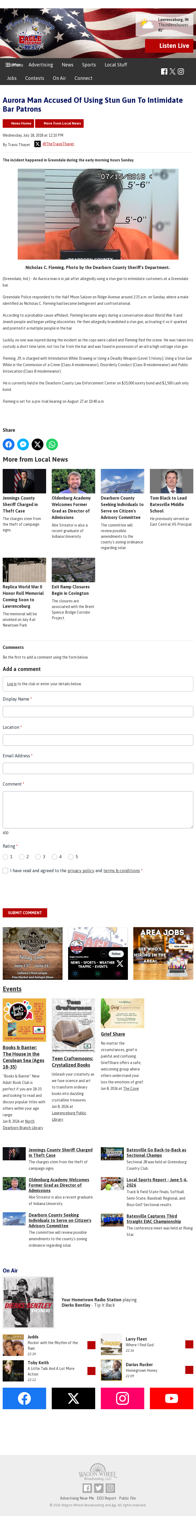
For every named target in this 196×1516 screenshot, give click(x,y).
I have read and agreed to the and (76, 870)
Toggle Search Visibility (190, 71)
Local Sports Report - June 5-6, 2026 (157, 1182)
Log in (12, 684)
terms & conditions (121, 870)
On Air (59, 78)
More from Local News (62, 123)
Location (12, 727)
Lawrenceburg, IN (173, 19)
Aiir (114, 1505)
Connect (84, 78)
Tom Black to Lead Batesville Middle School (171, 491)
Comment (13, 784)
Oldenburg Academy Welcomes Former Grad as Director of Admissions (59, 1185)
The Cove (131, 1088)
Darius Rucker (139, 1364)
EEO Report (106, 1498)
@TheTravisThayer (54, 144)
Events (12, 988)
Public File (127, 1498)
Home (13, 65)
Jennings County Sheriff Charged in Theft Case (24, 491)
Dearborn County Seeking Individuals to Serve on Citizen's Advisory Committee (60, 1220)
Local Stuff (116, 65)
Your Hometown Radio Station (91, 1299)
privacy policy (81, 870)
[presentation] (43, 891)
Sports (89, 65)
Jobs (12, 78)
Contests (34, 78)
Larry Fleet (136, 1339)
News (67, 65)
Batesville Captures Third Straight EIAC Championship (154, 1219)
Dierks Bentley (76, 1305)
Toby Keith (38, 1362)
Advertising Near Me (77, 1498)
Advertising (41, 65)
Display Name (17, 699)
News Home (21, 123)
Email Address (17, 755)
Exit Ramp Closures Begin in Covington (73, 577)
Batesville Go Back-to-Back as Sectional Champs (156, 1152)
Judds (33, 1336)
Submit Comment (25, 913)
